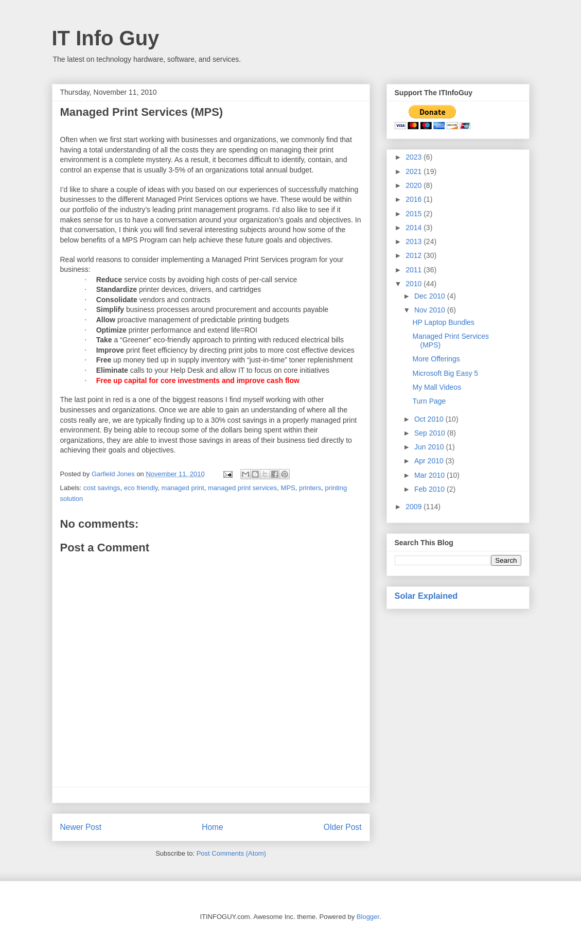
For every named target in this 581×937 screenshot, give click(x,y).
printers (310, 488)
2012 (415, 255)
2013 (415, 241)
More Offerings (436, 359)
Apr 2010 (430, 461)
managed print (183, 488)
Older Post (343, 827)
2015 (415, 214)
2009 (415, 506)
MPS (288, 488)
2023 (415, 157)
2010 (415, 284)
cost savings (101, 488)
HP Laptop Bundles (443, 322)
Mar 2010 (430, 475)
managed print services (242, 488)
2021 (415, 171)
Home (212, 827)
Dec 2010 (430, 296)
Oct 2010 (430, 419)
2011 (415, 270)
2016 (415, 199)
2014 (415, 227)
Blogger (368, 917)
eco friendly (141, 488)
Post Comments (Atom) (231, 853)
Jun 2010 (430, 447)
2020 (415, 185)
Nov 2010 (430, 310)
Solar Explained (426, 595)
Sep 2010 (430, 433)
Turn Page (429, 401)
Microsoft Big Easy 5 (445, 373)
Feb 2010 (430, 489)
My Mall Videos (436, 387)
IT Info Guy (106, 38)
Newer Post (81, 827)
